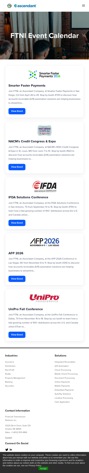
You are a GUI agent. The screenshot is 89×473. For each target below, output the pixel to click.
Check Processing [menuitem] (63, 370)
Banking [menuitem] (8, 382)
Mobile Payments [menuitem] (62, 386)
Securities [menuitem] (9, 386)
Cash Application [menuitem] (62, 402)
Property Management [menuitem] (15, 378)
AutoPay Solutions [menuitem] (63, 394)
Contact (8, 437)
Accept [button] (43, 468)
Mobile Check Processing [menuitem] (66, 374)
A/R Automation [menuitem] (62, 366)
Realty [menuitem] (8, 374)
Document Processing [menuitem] (65, 378)
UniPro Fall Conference (25, 309)
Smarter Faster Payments (26, 85)
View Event (17, 111)
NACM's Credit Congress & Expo (32, 141)
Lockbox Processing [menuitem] (64, 398)
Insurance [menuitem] (9, 362)
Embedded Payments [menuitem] (64, 390)
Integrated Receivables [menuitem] (65, 362)
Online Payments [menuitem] (62, 382)
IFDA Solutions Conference (28, 197)
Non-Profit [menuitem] (9, 370)
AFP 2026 (15, 253)
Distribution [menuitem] (10, 366)
